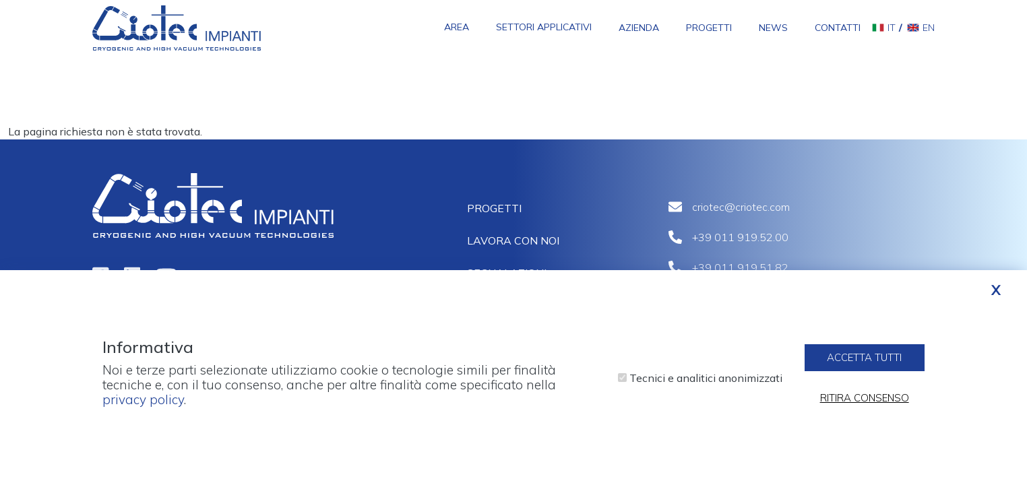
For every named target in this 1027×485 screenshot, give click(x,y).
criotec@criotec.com (741, 207)
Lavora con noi (513, 240)
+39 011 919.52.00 (740, 237)
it (892, 28)
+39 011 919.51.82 (740, 267)
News (773, 28)
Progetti (709, 28)
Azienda (639, 28)
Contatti (838, 28)
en (929, 28)
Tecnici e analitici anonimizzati (705, 383)
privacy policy (143, 405)
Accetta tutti (864, 363)
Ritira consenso (864, 403)
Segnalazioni (507, 273)
